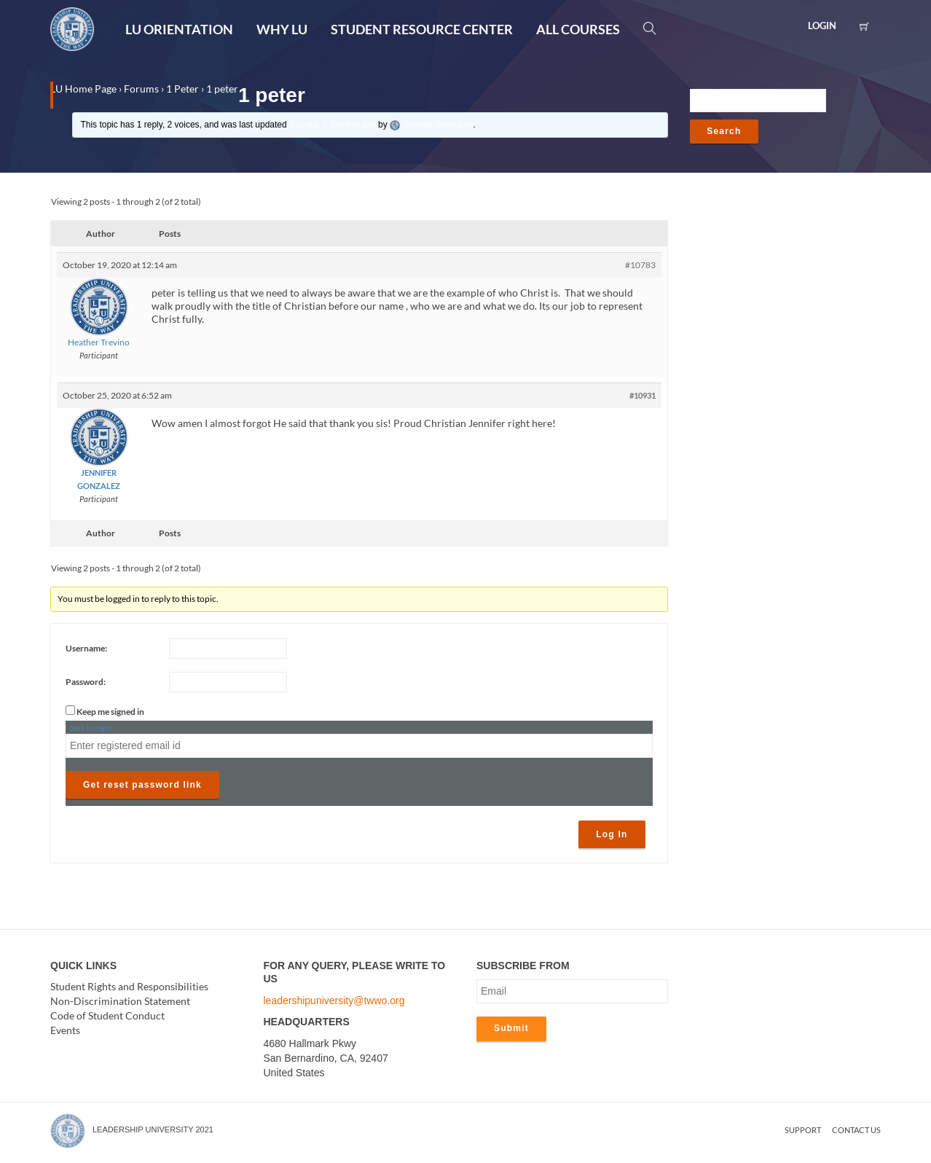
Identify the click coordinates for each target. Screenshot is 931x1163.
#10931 (642, 395)
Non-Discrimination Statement (120, 1001)
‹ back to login (88, 727)
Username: (86, 648)
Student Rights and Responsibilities (129, 987)
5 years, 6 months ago (332, 125)
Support (803, 1130)
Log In (611, 834)
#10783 (640, 264)
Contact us (856, 1130)
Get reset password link (142, 785)
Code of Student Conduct (107, 1016)
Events (65, 1031)
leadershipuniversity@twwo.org (334, 1000)
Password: (86, 681)
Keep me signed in (110, 711)
